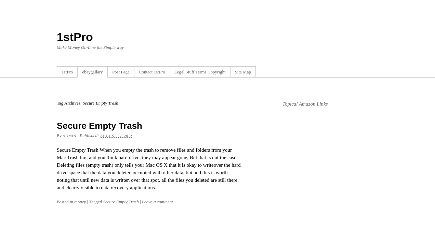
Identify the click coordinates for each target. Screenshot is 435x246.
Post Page (121, 71)
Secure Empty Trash (99, 126)
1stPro (75, 36)
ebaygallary (92, 71)
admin (69, 136)
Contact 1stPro (152, 71)
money (80, 201)
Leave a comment (157, 201)
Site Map (243, 71)
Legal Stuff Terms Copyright (200, 71)
